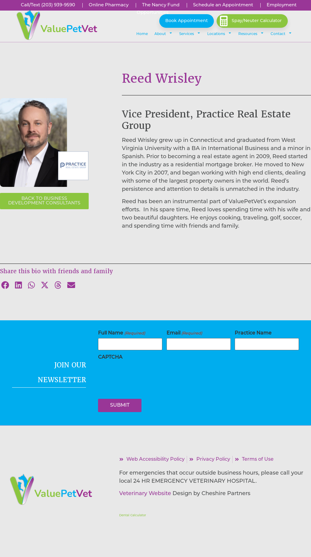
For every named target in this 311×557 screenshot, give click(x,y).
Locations (219, 33)
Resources (251, 33)
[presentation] (144, 374)
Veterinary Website (145, 494)
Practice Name (253, 333)
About (163, 33)
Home (142, 34)
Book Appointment (186, 21)
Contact (281, 33)
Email (184, 333)
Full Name (121, 333)
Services (190, 33)
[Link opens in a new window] (161, 5)
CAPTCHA (110, 357)
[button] (56, 25)
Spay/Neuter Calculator (257, 21)
